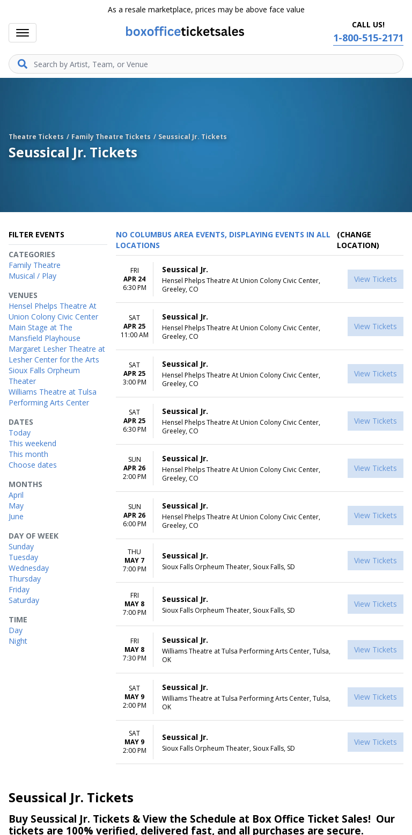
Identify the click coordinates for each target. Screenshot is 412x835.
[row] (259, 279)
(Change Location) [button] (358, 239)
